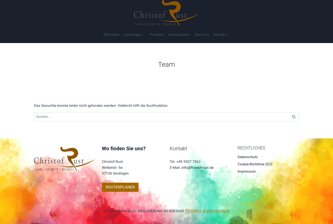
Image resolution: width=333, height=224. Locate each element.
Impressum (247, 171)
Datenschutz (248, 157)
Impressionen (179, 34)
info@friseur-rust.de (197, 167)
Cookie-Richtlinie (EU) (255, 164)
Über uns (202, 34)
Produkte (156, 34)
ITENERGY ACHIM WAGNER (207, 211)
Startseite (111, 34)
